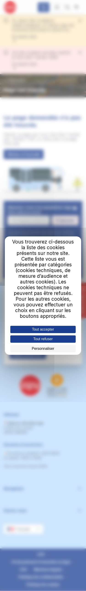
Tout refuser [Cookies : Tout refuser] (43, 339)
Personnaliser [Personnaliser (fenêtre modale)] (43, 348)
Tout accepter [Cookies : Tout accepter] (43, 329)
